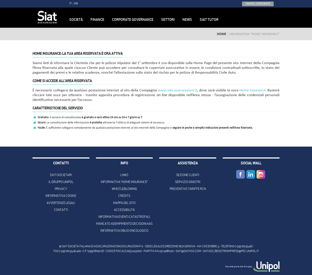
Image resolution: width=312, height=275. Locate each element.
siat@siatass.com (188, 251)
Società (76, 19)
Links (124, 175)
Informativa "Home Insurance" (124, 182)
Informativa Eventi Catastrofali (124, 217)
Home (221, 34)
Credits (124, 196)
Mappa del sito (124, 203)
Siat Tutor (209, 19)
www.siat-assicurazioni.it (177, 90)
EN (76, 3)
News (187, 19)
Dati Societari (61, 175)
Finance (97, 19)
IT (70, 3)
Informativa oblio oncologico (124, 231)
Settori (168, 19)
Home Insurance (252, 90)
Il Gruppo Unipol (61, 182)
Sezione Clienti (187, 175)
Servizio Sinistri (187, 182)
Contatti (61, 210)
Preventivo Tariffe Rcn (188, 189)
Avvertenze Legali (61, 203)
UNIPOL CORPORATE (257, 3)
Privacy (61, 189)
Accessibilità (124, 210)
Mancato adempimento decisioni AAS (124, 224)
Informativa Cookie (61, 196)
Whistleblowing (124, 189)
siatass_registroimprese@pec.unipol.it (231, 251)
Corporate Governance (132, 19)
